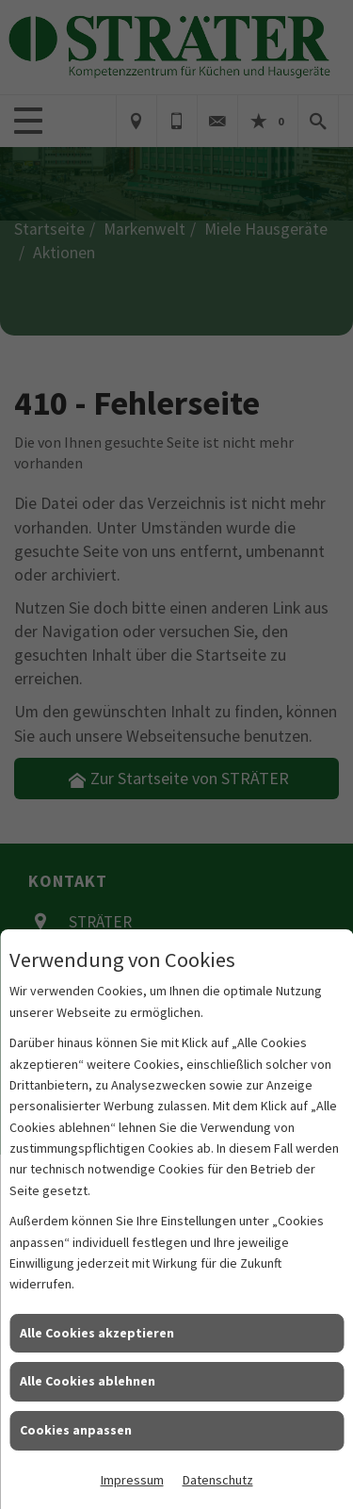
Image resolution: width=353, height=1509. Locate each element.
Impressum (132, 1479)
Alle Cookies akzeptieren (97, 1332)
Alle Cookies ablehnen (87, 1380)
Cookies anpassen (76, 1429)
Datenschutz (218, 1479)
